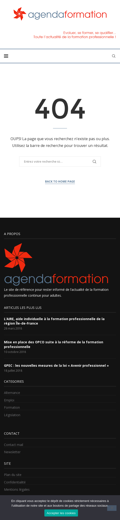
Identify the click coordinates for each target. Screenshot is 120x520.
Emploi (9, 400)
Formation (12, 407)
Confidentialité (15, 482)
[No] (111, 508)
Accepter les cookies (61, 513)
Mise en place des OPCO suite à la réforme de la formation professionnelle (53, 344)
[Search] (113, 56)
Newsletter (12, 452)
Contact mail (13, 444)
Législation (12, 415)
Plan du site (12, 474)
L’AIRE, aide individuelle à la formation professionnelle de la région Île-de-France (54, 321)
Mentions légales (17, 489)
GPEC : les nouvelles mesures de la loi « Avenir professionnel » (56, 365)
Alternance (12, 392)
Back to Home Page (60, 181)
